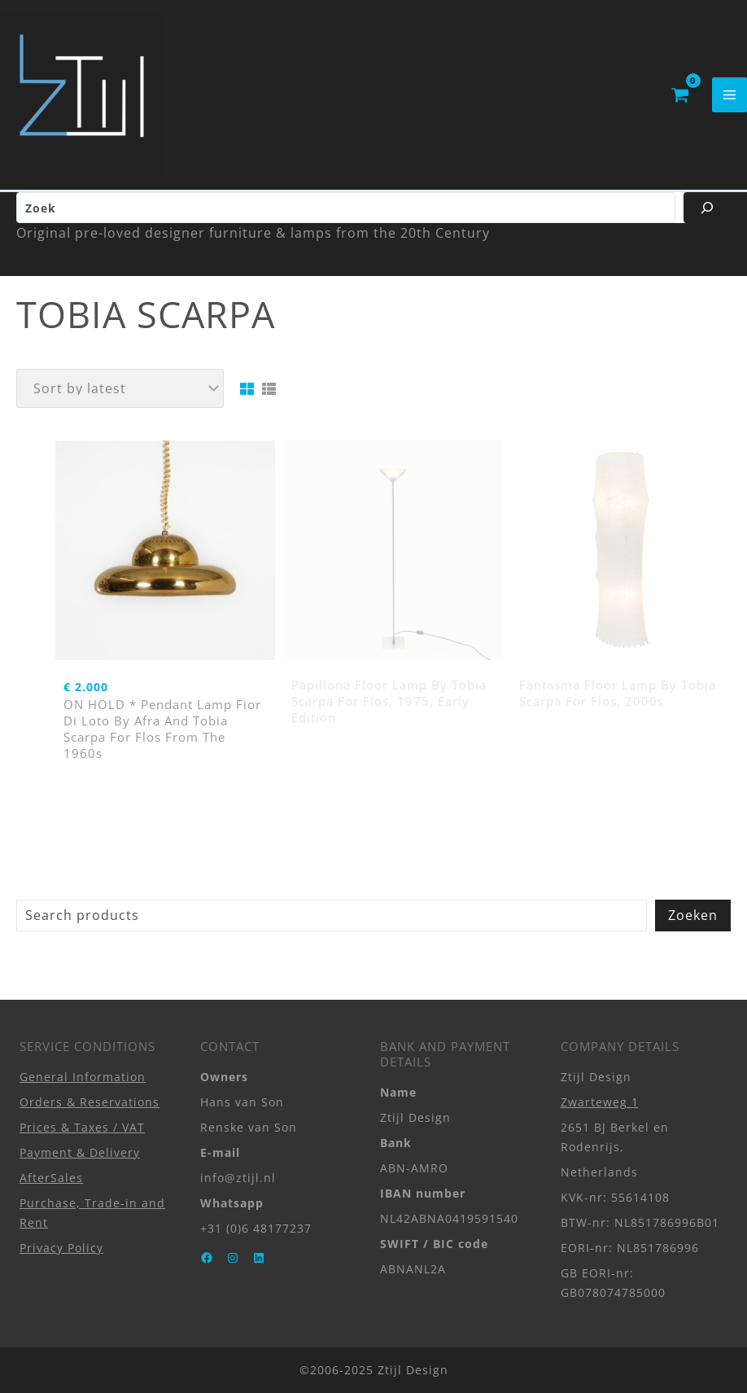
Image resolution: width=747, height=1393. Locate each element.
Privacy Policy (61, 1247)
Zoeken (693, 915)
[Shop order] (120, 388)
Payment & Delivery (80, 1152)
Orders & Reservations (89, 1102)
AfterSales (51, 1177)
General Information (83, 1076)
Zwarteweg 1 (600, 1102)
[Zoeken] (707, 207)
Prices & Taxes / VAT (82, 1127)
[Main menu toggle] (729, 94)
